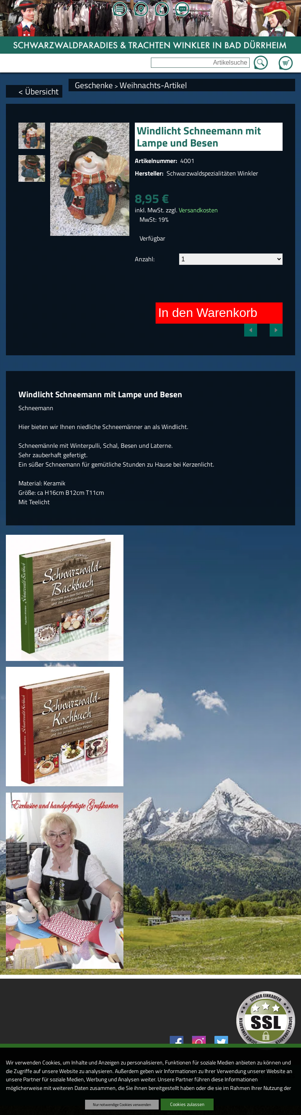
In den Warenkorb (207, 313)
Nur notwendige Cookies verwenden (122, 1104)
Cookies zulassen (187, 1104)
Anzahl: (144, 259)
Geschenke (94, 85)
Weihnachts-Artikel (153, 85)
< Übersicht (38, 91)
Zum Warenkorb (285, 58)
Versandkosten (198, 210)
